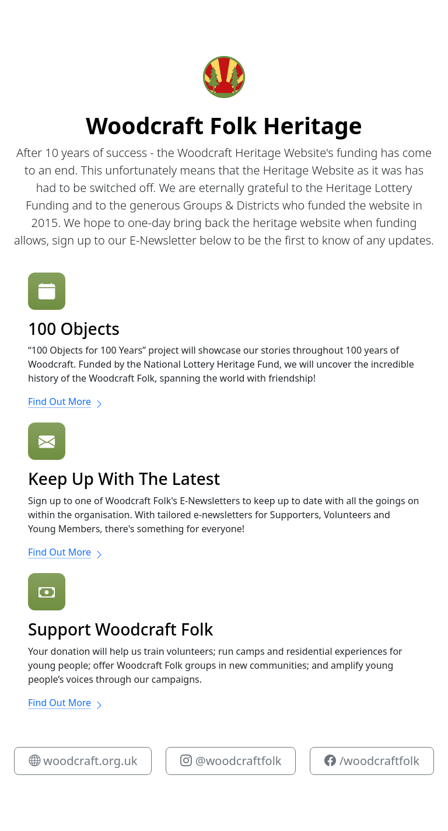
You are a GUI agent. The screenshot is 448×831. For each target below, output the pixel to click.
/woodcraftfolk (371, 761)
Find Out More (66, 401)
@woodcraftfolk (230, 761)
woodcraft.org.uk (83, 761)
